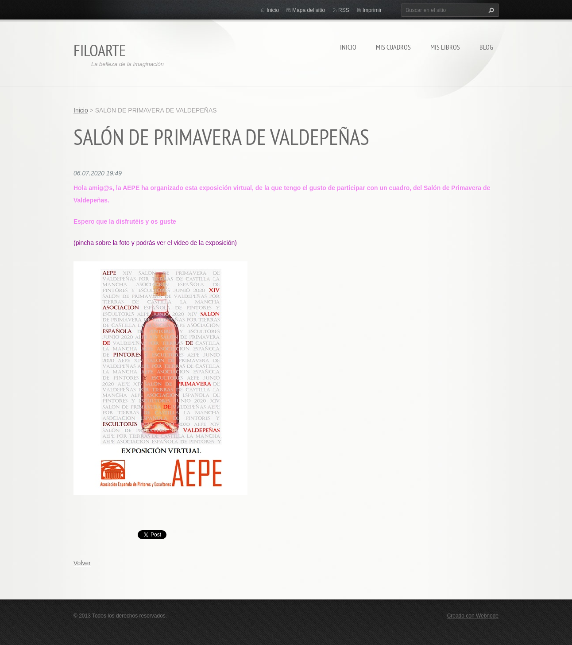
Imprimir (372, 10)
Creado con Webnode (473, 616)
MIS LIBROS (445, 47)
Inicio (348, 47)
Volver (82, 563)
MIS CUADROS (393, 47)
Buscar (490, 10)
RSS (343, 10)
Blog (486, 47)
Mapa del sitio (308, 10)
